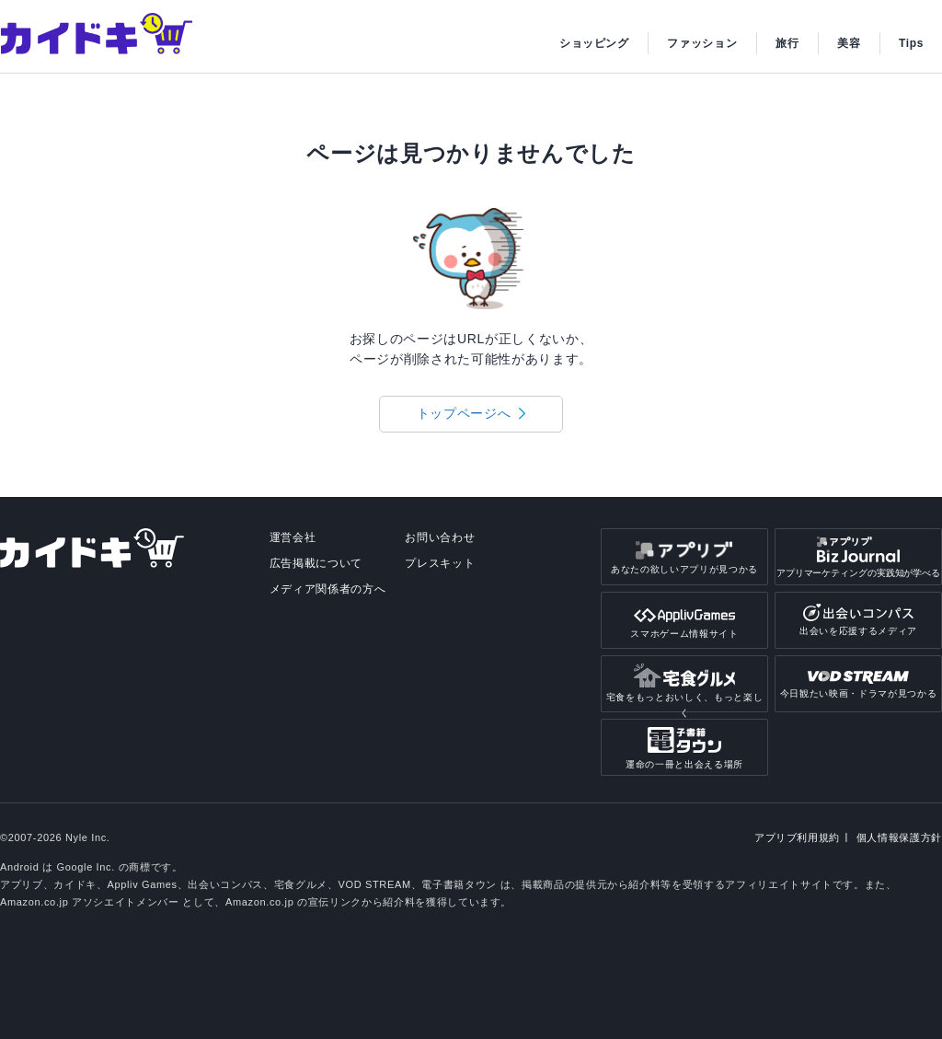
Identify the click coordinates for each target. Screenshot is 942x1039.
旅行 (786, 43)
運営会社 (293, 537)
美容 (848, 43)
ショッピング (594, 43)
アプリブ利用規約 (797, 837)
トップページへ (464, 413)
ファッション (702, 43)
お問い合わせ (440, 537)
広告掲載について (316, 563)
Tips (911, 43)
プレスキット (440, 563)
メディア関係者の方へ (328, 589)
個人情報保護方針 (899, 837)
